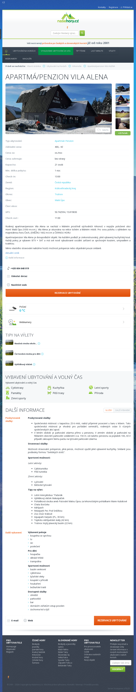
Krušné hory (37, 657)
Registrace (113, 7)
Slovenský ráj (63, 654)
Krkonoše (36, 654)
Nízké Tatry (63, 652)
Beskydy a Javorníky (66, 644)
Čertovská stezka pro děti (27, 354)
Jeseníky (35, 647)
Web (28, 620)
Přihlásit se (127, 7)
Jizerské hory (37, 649)
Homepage (11, 646)
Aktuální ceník (12, 252)
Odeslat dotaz (17, 276)
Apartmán (60, 140)
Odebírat (117, 669)
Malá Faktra (63, 649)
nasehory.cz (62, 12)
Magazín (27, 58)
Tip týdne (80, 50)
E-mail (12, 621)
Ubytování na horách (24, 50)
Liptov (61, 647)
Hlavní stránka (4, 50)
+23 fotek (123, 133)
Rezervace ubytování (67, 292)
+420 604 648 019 (17, 268)
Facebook (8, 677)
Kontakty (102, 7)
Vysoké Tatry (63, 660)
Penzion (69, 140)
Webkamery (11, 58)
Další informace (16, 257)
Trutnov (59, 194)
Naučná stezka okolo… (26, 343)
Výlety (112, 50)
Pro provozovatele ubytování (92, 648)
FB (68, 27)
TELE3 (127, 688)
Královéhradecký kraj (65, 188)
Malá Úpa (59, 200)
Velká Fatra (63, 657)
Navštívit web (17, 284)
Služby (108, 410)
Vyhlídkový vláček (23, 364)
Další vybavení (122, 410)
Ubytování (10, 649)
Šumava (35, 662)
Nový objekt (89, 660)
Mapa (103, 130)
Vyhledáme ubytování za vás (56, 50)
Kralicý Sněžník (38, 652)
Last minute (97, 50)
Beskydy (36, 644)
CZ (3, 2)
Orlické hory (37, 660)
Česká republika (63, 182)
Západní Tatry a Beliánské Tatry (65, 664)
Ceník (86, 652)
